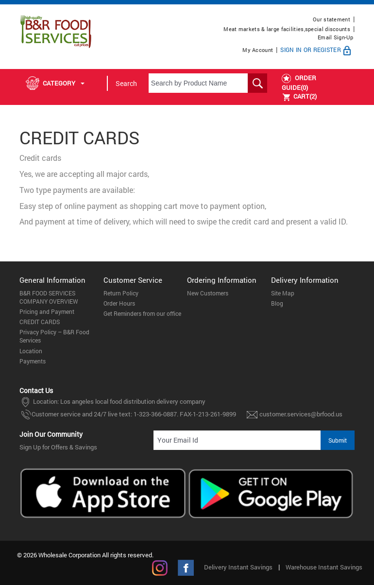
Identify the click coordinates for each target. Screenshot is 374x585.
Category (55, 83)
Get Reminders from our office (142, 313)
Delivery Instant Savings (238, 567)
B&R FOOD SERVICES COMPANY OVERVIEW (48, 297)
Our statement (331, 19)
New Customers (207, 293)
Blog (277, 303)
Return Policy (120, 293)
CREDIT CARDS (39, 322)
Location (30, 351)
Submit (337, 440)
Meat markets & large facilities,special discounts (286, 29)
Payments (32, 361)
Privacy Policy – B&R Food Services (54, 336)
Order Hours (119, 303)
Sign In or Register (316, 49)
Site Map (282, 293)
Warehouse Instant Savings (324, 567)
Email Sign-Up (335, 37)
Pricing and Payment (46, 311)
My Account (257, 49)
